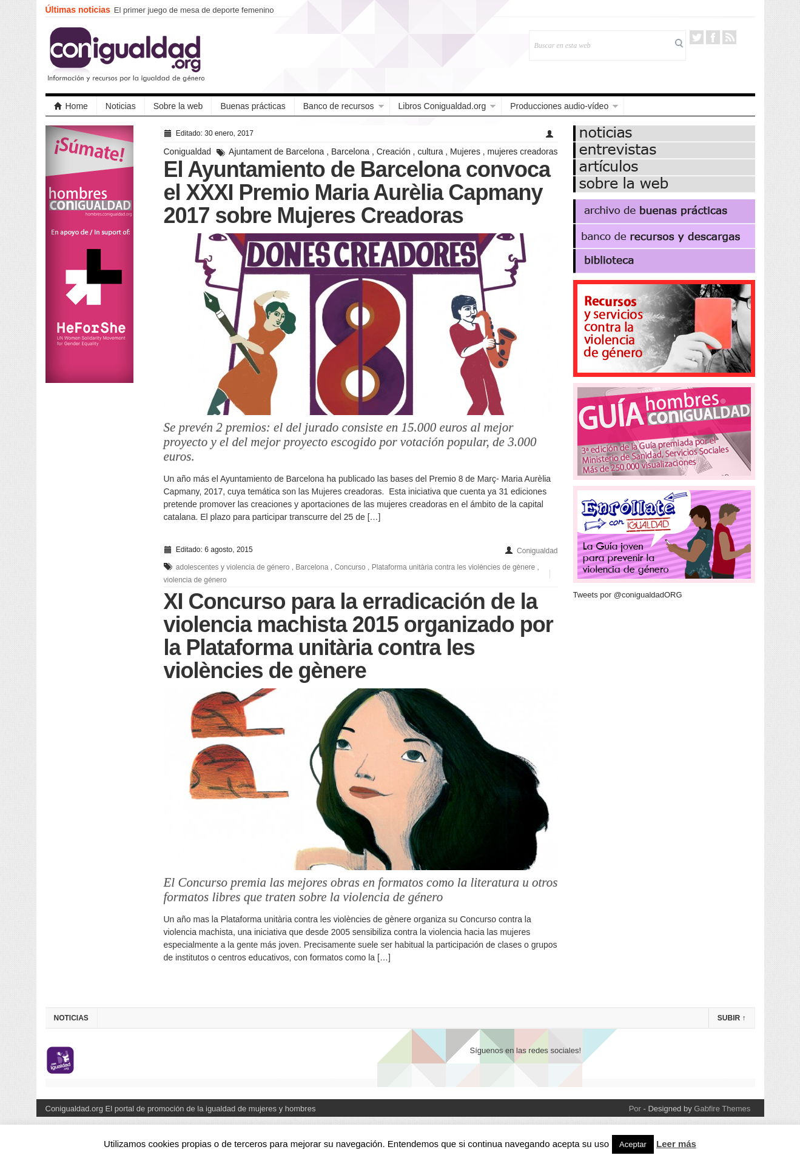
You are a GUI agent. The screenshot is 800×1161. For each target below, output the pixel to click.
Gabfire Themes (722, 1108)
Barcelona (350, 151)
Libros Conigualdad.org (442, 106)
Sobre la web (178, 106)
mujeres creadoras (523, 151)
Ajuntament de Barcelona (276, 151)
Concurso (349, 567)
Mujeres (465, 151)
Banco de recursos (338, 106)
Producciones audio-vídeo (559, 106)
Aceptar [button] (633, 1144)
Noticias (121, 106)
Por (635, 1108)
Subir (732, 1018)
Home (71, 106)
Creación (394, 151)
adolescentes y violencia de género (232, 567)
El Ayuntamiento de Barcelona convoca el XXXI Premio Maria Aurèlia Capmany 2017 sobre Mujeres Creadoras (357, 192)
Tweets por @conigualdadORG (627, 594)
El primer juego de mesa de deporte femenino (194, 10)
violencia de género (195, 580)
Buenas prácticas (252, 106)
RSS (729, 37)
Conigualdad (188, 151)
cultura (430, 151)
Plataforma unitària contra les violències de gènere (453, 567)
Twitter (697, 37)
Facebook (713, 37)
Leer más (676, 1143)
